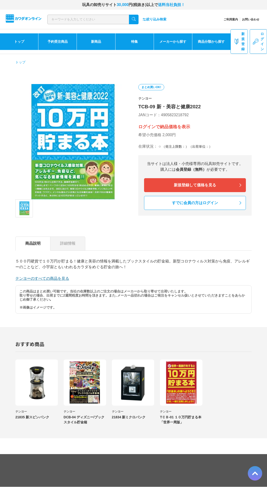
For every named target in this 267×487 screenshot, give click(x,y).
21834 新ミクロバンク (129, 417)
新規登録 (239, 41)
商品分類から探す (211, 41)
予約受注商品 (58, 41)
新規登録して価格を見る (195, 185)
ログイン (258, 41)
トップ (19, 41)
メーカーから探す (172, 41)
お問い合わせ (250, 19)
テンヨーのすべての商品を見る (42, 278)
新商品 (96, 41)
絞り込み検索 (154, 19)
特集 (134, 41)
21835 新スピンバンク (32, 417)
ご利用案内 (231, 19)
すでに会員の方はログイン (195, 203)
